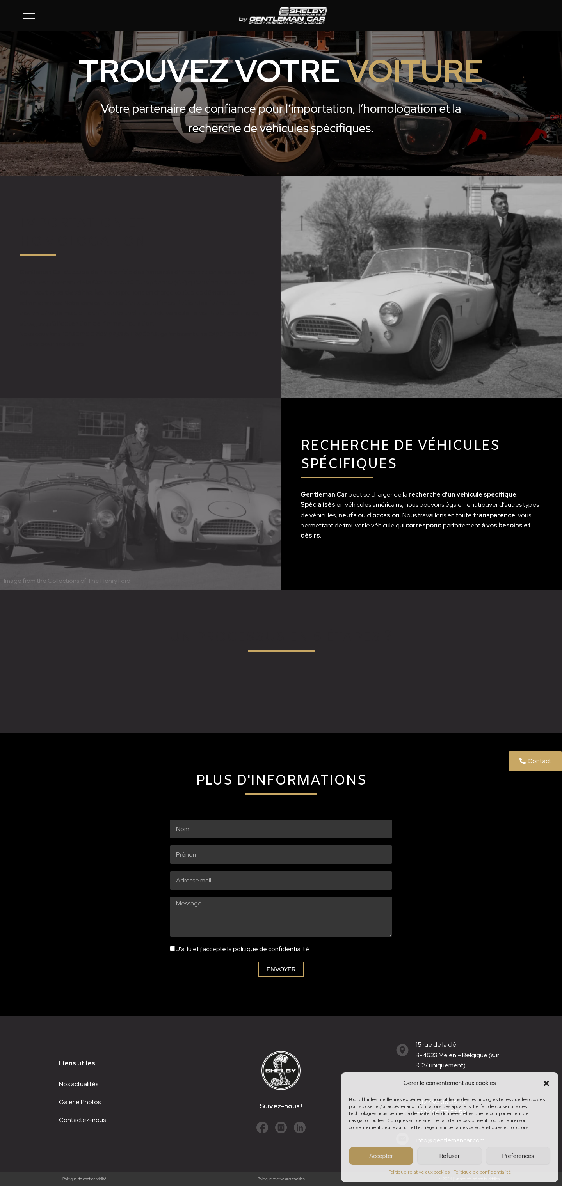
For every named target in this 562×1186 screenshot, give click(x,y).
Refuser (449, 1156)
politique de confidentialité (271, 949)
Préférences (518, 1156)
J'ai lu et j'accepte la (242, 949)
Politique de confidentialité (482, 1172)
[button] (546, 1083)
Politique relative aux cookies (419, 1172)
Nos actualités (78, 1084)
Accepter (381, 1156)
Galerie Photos (80, 1102)
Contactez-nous (82, 1120)
